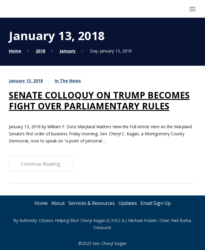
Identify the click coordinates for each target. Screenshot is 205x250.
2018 (40, 51)
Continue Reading (40, 164)
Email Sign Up (155, 203)
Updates (127, 203)
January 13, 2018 (26, 80)
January (67, 51)
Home (15, 51)
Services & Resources (91, 203)
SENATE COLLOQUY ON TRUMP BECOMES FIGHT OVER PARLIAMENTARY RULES (99, 100)
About (58, 203)
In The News (68, 80)
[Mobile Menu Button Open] (192, 9)
